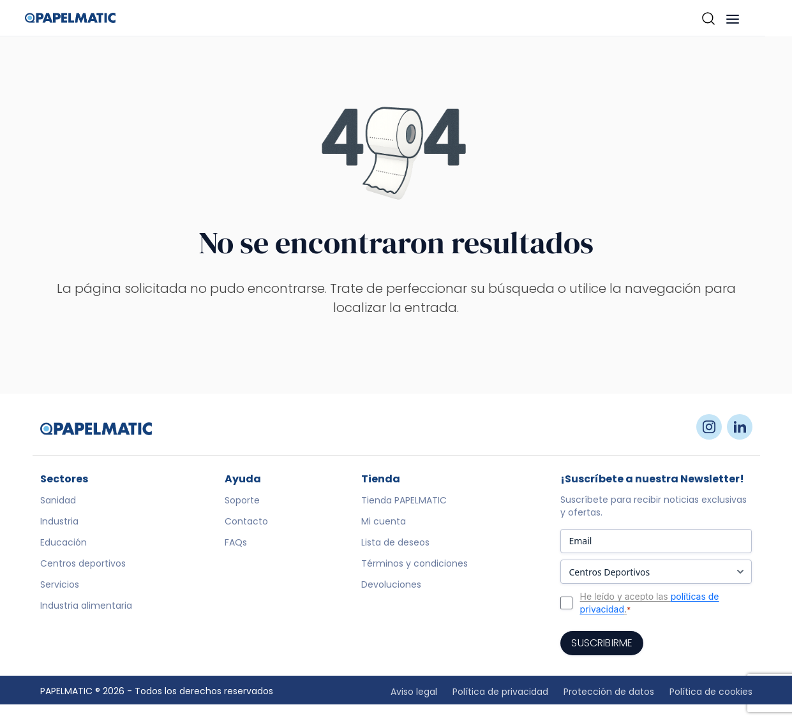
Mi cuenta (383, 521)
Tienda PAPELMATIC (404, 500)
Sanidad (58, 500)
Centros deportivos (83, 563)
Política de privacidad (500, 691)
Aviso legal (414, 691)
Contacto (246, 521)
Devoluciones (391, 584)
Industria (59, 521)
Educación (63, 542)
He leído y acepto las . (649, 603)
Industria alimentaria (86, 605)
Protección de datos (609, 691)
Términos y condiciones (414, 563)
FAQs (236, 542)
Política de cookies (710, 691)
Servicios (59, 584)
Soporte (242, 500)
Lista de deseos (395, 542)
